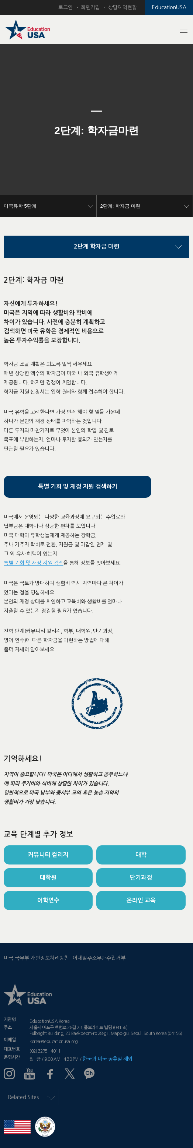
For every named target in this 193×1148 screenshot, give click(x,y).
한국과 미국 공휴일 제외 (107, 1058)
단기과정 (141, 877)
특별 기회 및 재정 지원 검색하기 (77, 486)
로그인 (65, 7)
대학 (141, 855)
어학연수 (48, 900)
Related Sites (31, 1097)
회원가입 (90, 7)
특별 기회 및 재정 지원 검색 (33, 563)
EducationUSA (169, 7)
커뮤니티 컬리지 (48, 855)
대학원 (48, 877)
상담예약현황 (122, 7)
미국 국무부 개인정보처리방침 (36, 958)
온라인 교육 (141, 900)
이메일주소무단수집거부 (99, 958)
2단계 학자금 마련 (96, 246)
